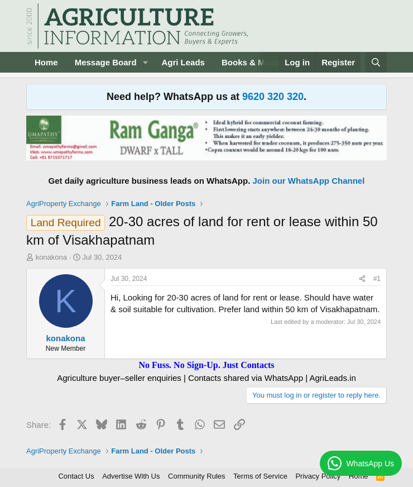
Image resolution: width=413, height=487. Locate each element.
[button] (145, 62)
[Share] (362, 279)
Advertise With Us (131, 476)
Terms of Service (260, 476)
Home (46, 62)
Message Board (106, 62)
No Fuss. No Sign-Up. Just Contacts (206, 365)
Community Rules (196, 476)
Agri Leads (183, 62)
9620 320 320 (273, 96)
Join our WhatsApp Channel (309, 180)
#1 (377, 279)
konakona (51, 257)
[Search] (376, 62)
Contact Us (76, 476)
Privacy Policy (317, 476)
